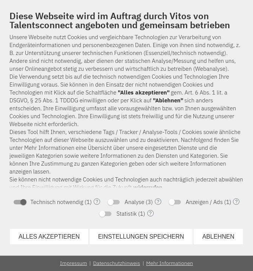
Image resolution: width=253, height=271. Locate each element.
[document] (126, 101)
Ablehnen (218, 236)
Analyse (134, 202)
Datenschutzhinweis (116, 263)
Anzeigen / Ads (204, 202)
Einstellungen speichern (141, 236)
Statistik (126, 213)
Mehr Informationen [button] (169, 263)
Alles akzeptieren (49, 236)
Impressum (73, 263)
